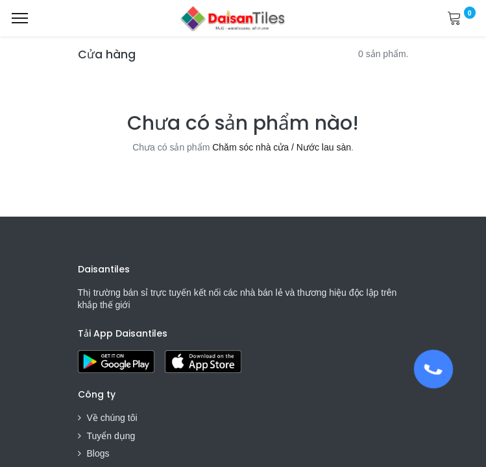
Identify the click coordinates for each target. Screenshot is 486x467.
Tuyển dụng (111, 436)
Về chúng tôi (112, 418)
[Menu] (19, 18)
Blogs (98, 453)
